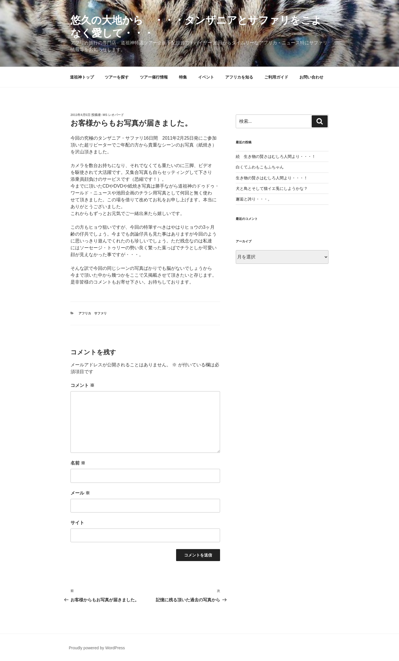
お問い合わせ (311, 77)
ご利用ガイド (276, 77)
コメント (82, 385)
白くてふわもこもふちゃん (260, 167)
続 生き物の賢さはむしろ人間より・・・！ (276, 156)
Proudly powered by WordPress (97, 648)
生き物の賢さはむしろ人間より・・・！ (272, 178)
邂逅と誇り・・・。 (254, 199)
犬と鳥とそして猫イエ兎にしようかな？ (272, 188)
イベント (206, 77)
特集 (183, 77)
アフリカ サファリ (92, 313)
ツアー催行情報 (154, 77)
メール (80, 493)
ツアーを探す (117, 77)
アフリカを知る (239, 77)
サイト (77, 522)
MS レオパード (113, 114)
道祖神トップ (82, 77)
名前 (77, 463)
